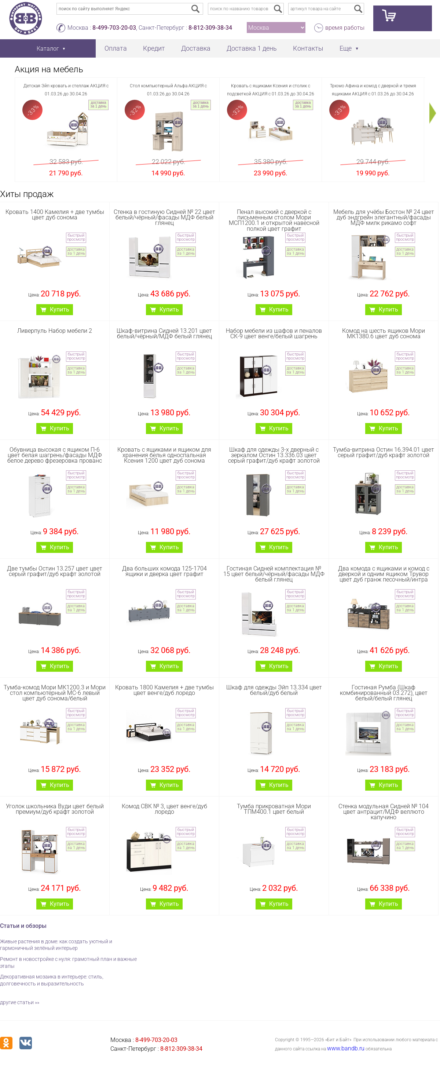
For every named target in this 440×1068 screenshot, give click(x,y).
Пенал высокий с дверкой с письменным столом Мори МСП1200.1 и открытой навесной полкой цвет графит (274, 220)
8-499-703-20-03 (114, 27)
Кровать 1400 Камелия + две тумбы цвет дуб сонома (55, 214)
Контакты (308, 48)
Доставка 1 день (252, 48)
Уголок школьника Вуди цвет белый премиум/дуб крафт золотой (55, 809)
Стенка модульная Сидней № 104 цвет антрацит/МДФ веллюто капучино (383, 812)
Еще (346, 48)
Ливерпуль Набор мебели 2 (54, 330)
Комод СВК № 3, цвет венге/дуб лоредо (164, 809)
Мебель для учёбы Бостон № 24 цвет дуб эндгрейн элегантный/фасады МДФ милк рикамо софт (383, 217)
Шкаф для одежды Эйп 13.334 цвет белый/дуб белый (274, 690)
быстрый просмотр (76, 237)
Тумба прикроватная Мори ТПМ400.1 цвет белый (274, 809)
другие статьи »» (19, 1002)
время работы (344, 27)
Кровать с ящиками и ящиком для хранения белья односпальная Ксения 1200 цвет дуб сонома (164, 455)
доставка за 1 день (98, 104)
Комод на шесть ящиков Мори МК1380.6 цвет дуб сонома (383, 333)
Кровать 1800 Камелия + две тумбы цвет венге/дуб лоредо (164, 690)
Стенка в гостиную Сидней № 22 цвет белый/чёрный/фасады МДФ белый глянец (164, 217)
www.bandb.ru (345, 1048)
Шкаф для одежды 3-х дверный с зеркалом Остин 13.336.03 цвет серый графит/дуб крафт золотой (274, 455)
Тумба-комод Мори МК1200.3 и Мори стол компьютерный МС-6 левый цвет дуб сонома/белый (55, 693)
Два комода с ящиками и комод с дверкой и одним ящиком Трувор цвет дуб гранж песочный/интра (383, 574)
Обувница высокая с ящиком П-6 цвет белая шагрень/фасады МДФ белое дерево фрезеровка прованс (54, 455)
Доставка (195, 48)
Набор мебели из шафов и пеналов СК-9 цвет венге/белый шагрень (274, 333)
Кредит (154, 48)
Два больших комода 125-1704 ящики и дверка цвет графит (164, 571)
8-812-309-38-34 (210, 27)
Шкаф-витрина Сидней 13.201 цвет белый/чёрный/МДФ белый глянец (164, 333)
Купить (59, 309)
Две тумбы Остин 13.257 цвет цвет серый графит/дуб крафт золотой (54, 571)
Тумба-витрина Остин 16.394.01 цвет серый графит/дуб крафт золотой (383, 452)
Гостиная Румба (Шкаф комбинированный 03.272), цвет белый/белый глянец (384, 693)
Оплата (115, 48)
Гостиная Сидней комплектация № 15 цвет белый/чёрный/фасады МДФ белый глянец (273, 574)
